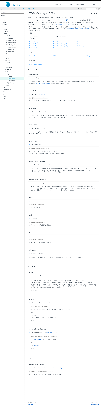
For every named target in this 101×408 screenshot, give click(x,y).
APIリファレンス (80, 4)
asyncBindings (34, 41)
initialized (33, 45)
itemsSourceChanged (36, 64)
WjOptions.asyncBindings (43, 83)
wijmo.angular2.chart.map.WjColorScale (78, 28)
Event (45, 368)
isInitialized (34, 47)
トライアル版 (92, 4)
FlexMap (36, 201)
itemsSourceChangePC (60, 43)
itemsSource (57, 41)
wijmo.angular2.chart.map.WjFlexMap (61, 20)
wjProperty (81, 45)
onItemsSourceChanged (84, 56)
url (78, 43)
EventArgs (49, 332)
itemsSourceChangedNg (61, 45)
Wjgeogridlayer (32, 8)
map (55, 47)
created (33, 56)
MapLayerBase (37, 98)
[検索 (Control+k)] (93, 9)
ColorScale (42, 94)
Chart (19, 8)
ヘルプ (71, 4)
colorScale (33, 43)
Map (24, 8)
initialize (56, 56)
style (79, 41)
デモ (65, 4)
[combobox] (12, 12)
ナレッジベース (57, 4)
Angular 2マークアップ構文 (63, 24)
